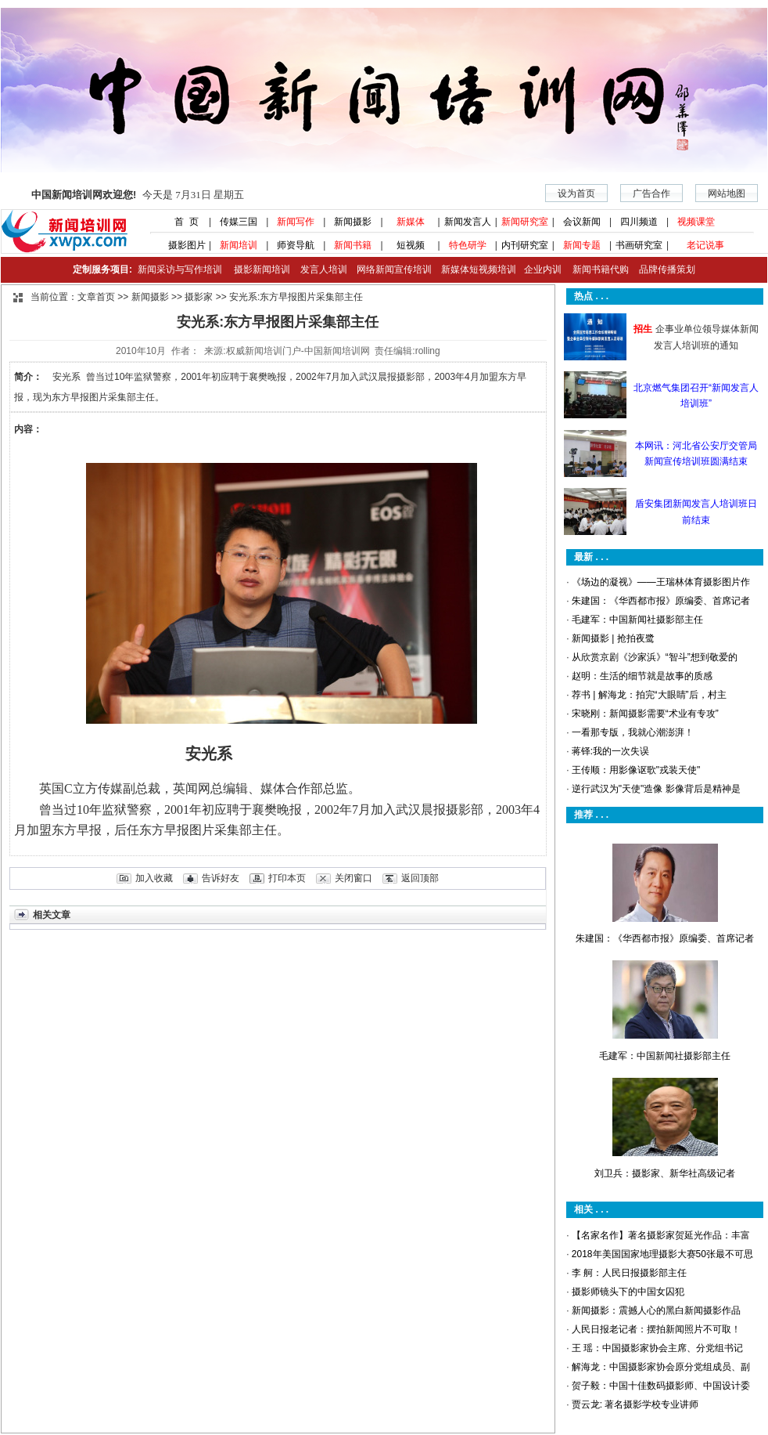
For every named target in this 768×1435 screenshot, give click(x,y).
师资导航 (295, 245)
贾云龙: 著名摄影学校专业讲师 (635, 1404)
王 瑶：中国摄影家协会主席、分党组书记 (657, 1348)
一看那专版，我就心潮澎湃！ (633, 732)
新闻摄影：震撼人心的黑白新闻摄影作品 (656, 1310)
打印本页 (287, 878)
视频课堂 (696, 221)
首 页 (181, 221)
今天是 (137, 195)
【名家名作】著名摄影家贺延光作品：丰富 (661, 1235)
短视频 (411, 245)
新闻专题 (582, 245)
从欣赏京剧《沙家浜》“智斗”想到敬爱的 (654, 657)
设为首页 (576, 193)
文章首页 (96, 296)
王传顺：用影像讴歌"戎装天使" (636, 769)
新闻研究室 (524, 221)
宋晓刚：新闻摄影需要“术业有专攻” (645, 713)
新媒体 (411, 221)
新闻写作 (295, 221)
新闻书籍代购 (595, 269)
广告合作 (651, 193)
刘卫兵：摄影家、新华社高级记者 (664, 1173)
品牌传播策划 (663, 269)
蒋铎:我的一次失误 (610, 751)
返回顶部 (420, 878)
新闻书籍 (352, 245)
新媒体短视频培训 (478, 269)
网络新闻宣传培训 (394, 269)
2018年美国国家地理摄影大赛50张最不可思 (662, 1254)
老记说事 (705, 245)
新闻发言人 (467, 221)
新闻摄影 (352, 221)
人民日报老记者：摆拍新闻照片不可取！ (656, 1329)
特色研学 (467, 245)
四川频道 (639, 221)
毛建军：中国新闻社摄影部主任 (637, 619)
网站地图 (726, 193)
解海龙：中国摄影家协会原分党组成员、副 (661, 1366)
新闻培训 (238, 245)
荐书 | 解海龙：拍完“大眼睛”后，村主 (649, 694)
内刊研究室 (524, 245)
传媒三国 (238, 221)
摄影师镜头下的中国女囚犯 (628, 1291)
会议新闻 (582, 221)
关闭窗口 (353, 878)
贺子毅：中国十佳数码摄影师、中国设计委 (661, 1385)
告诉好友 (220, 878)
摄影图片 (181, 245)
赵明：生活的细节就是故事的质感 (642, 676)
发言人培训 (324, 269)
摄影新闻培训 (262, 269)
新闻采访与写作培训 (178, 269)
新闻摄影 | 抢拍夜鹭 (613, 638)
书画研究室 (638, 245)
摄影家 (199, 296)
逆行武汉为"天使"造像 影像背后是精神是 (656, 788)
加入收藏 (154, 878)
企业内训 (539, 269)
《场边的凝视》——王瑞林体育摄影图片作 (661, 582)
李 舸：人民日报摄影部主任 (629, 1272)
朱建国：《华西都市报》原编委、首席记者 (661, 600)
